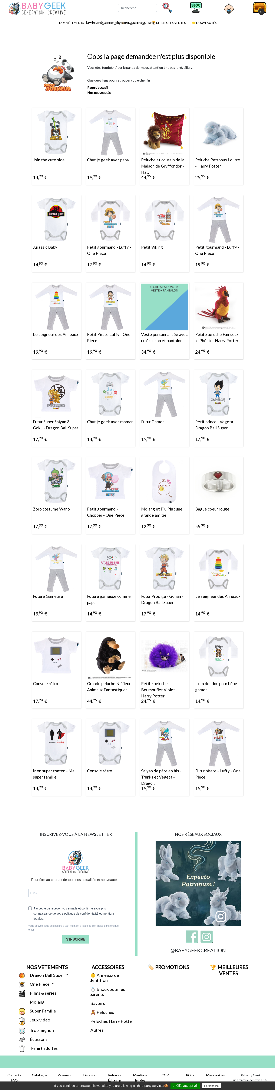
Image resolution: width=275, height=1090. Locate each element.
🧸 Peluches (102, 1012)
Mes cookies (215, 1075)
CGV (165, 1075)
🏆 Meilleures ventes (168, 22)
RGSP (190, 1075)
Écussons (38, 1039)
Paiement (65, 1075)
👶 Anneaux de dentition (104, 977)
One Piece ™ (41, 984)
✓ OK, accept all (185, 1085)
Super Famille (42, 1010)
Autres (96, 1030)
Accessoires (107, 967)
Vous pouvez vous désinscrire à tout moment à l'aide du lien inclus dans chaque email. (73, 927)
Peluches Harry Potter (111, 1021)
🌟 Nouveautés (204, 22)
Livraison (89, 1075)
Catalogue (39, 1075)
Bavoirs (97, 1003)
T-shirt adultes (43, 1048)
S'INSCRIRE (76, 939)
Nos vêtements (73, 22)
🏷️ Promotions (168, 967)
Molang (36, 1001)
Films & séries (42, 992)
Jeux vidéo (39, 1019)
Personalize (211, 1085)
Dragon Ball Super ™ (48, 975)
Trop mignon (41, 1030)
